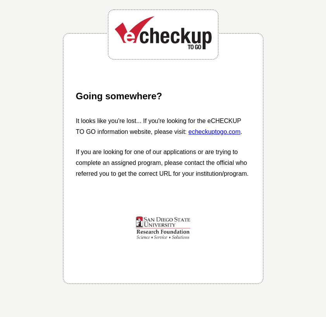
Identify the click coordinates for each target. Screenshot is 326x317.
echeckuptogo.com (214, 131)
